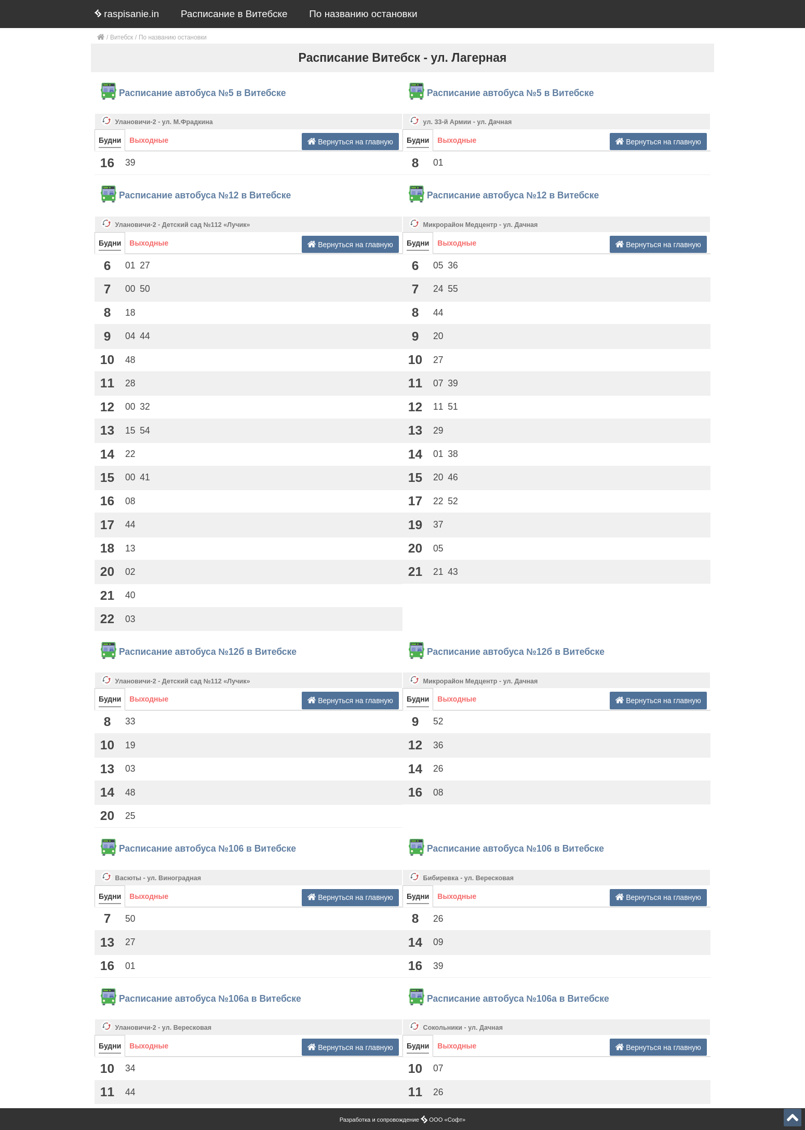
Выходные (148, 140)
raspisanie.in (127, 13)
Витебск (121, 37)
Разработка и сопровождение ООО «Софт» (403, 1119)
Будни (110, 140)
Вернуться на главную (350, 141)
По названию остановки (363, 13)
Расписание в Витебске (234, 13)
